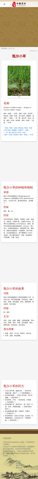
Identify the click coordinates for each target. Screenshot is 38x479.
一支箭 (6, 128)
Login (19, 461)
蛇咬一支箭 (28, 128)
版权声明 (19, 465)
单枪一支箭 (13, 128)
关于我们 (19, 463)
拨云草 (14, 132)
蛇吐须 (21, 128)
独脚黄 (14, 130)
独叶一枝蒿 (23, 135)
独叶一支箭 (8, 135)
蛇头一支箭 (22, 132)
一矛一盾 (8, 132)
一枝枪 (26, 130)
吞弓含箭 (8, 130)
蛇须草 (16, 135)
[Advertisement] (19, 27)
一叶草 (31, 135)
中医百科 (4, 48)
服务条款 (19, 468)
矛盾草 (20, 130)
